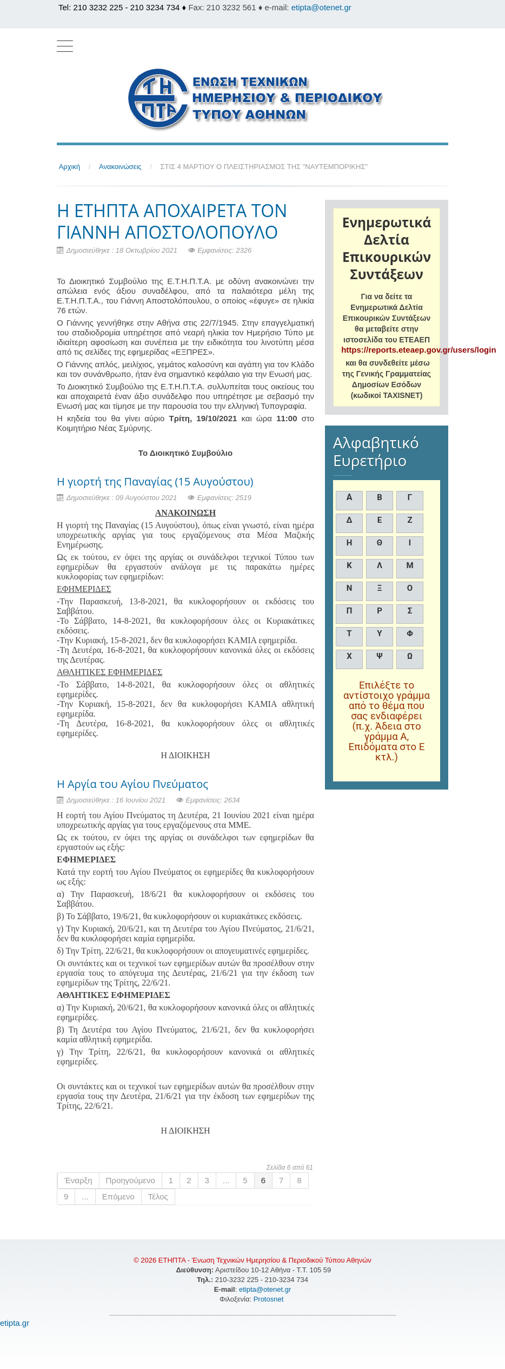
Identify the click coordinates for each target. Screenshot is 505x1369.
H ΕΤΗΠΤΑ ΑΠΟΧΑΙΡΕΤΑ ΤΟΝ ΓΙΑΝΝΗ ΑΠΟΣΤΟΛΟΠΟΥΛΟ (172, 221)
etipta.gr (14, 1322)
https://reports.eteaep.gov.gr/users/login (418, 349)
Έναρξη (78, 1180)
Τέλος (158, 1196)
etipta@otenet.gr (321, 7)
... (226, 1180)
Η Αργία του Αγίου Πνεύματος (132, 784)
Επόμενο (118, 1196)
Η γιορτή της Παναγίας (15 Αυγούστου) (155, 481)
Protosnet (269, 1299)
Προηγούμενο (130, 1180)
